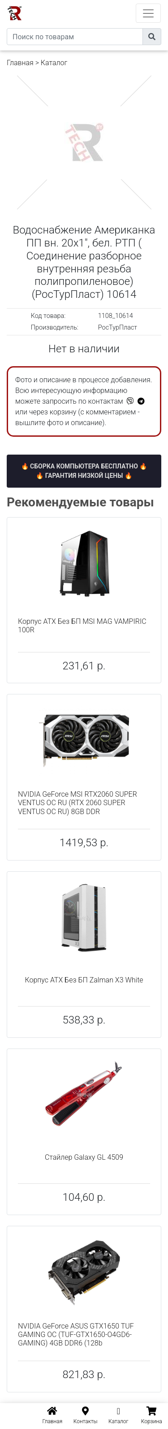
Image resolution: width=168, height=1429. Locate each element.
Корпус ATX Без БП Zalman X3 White (84, 980)
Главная (20, 62)
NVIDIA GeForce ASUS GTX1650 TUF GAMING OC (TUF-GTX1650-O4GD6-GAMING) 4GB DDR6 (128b (76, 1334)
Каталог (54, 62)
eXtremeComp (96, 3)
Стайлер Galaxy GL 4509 (84, 1157)
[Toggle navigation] (148, 13)
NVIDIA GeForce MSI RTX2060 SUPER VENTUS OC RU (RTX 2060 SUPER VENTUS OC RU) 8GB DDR (77, 802)
